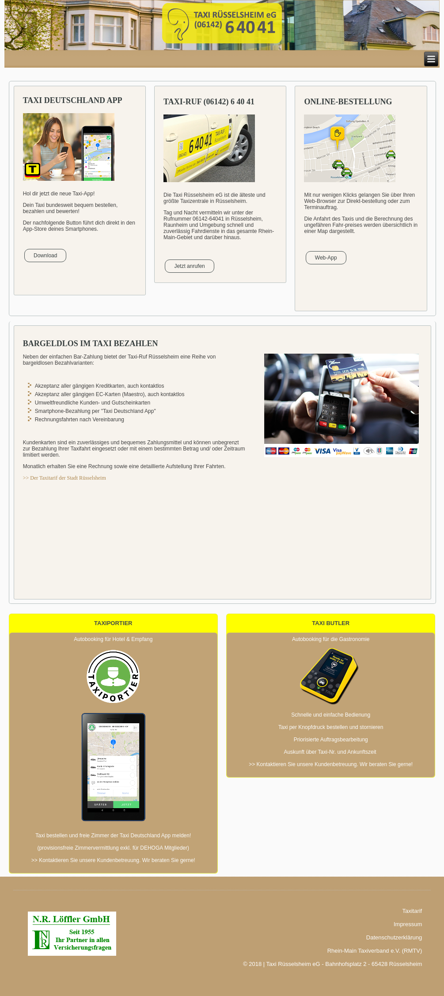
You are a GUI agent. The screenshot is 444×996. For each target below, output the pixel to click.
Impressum (408, 924)
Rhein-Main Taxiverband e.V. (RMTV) (374, 950)
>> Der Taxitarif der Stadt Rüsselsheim (64, 478)
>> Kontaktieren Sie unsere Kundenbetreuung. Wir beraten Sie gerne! (113, 860)
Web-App (326, 258)
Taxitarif (412, 911)
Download (45, 255)
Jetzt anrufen (189, 266)
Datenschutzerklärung (394, 937)
